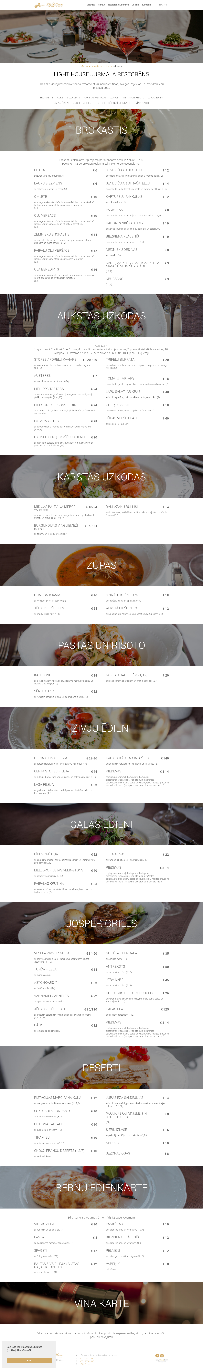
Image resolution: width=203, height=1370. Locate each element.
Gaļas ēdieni (61, 103)
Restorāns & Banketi (118, 4)
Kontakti (146, 4)
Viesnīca (91, 4)
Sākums (84, 66)
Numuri (101, 4)
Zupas (114, 97)
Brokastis (46, 97)
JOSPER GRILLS (82, 103)
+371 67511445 (87, 1358)
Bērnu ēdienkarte (120, 103)
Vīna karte (143, 103)
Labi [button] (29, 1360)
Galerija (135, 4)
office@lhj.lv (85, 1364)
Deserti (100, 103)
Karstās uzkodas (95, 97)
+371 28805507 (87, 1361)
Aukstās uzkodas (68, 97)
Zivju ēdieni (155, 97)
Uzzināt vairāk (24, 1350)
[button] (7, 1353)
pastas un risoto (133, 97)
